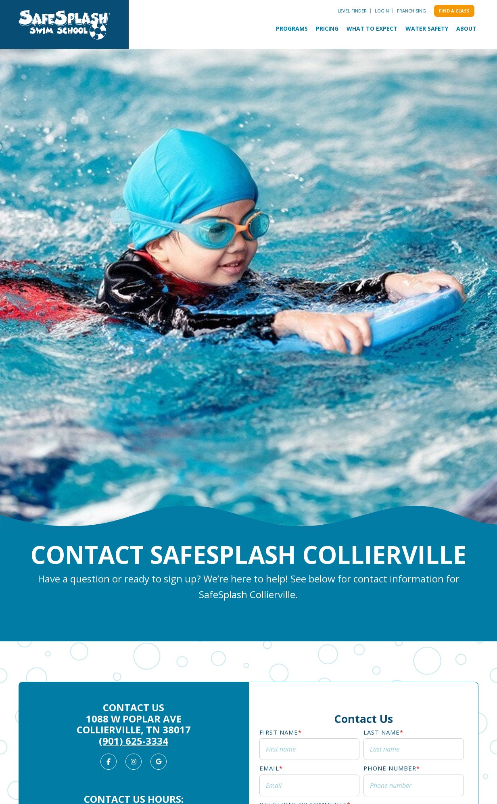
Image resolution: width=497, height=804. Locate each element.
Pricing (327, 28)
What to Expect (372, 28)
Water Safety (426, 28)
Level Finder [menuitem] (352, 11)
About (466, 28)
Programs (292, 28)
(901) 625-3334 (133, 740)
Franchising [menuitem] (411, 11)
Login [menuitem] (382, 11)
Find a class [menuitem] (454, 11)
